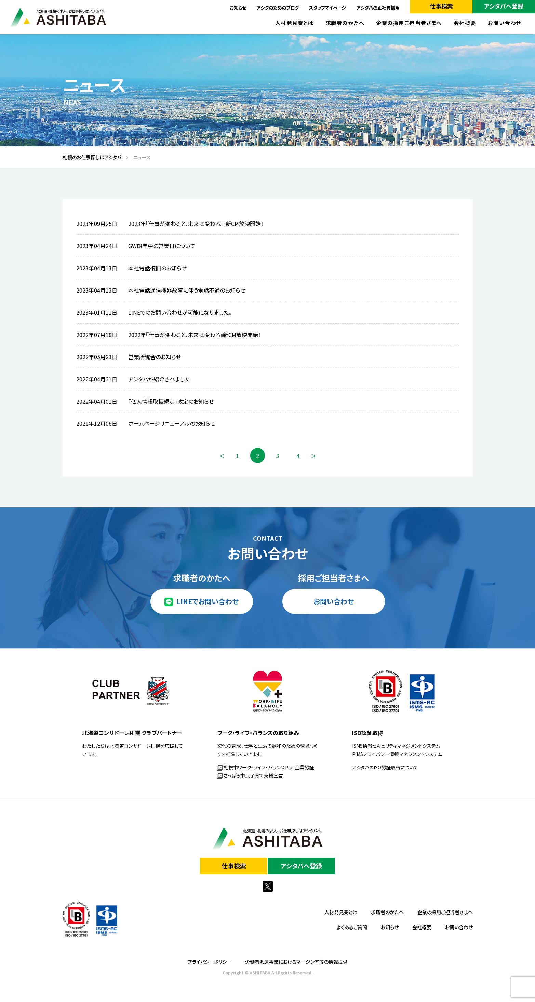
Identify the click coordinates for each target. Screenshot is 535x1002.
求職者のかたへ (345, 22)
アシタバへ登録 (503, 6)
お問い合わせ (504, 22)
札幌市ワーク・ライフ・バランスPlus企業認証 (265, 767)
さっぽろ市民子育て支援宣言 (250, 775)
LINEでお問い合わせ (207, 601)
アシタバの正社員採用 (378, 7)
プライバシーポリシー (209, 961)
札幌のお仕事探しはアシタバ (90, 157)
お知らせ (237, 7)
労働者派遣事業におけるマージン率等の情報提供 (296, 961)
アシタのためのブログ (277, 7)
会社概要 (465, 22)
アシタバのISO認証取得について (385, 767)
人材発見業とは (294, 22)
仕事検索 (441, 6)
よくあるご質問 (352, 927)
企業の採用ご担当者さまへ (409, 22)
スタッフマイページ (327, 7)
